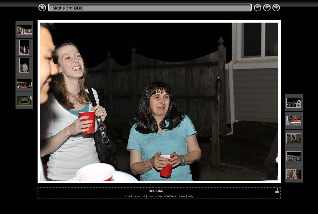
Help (191, 196)
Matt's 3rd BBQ (68, 8)
